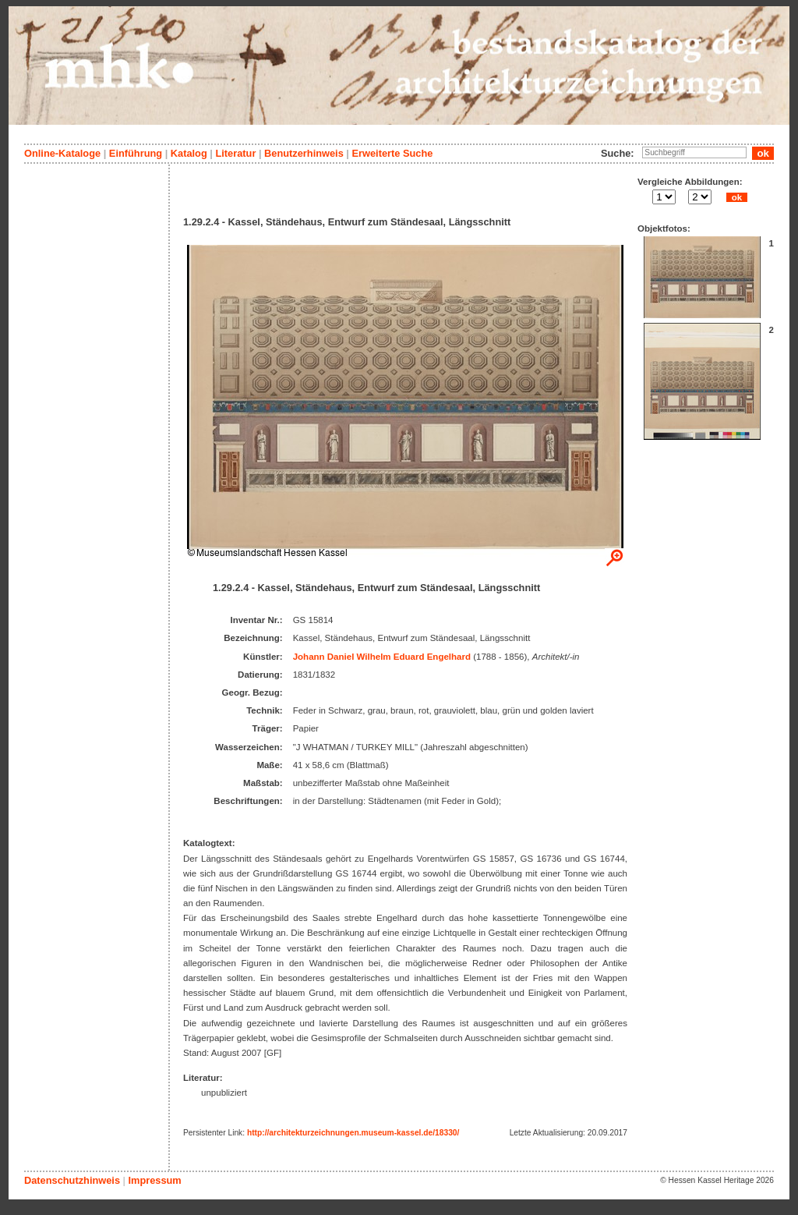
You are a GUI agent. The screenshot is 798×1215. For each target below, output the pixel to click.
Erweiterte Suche (392, 153)
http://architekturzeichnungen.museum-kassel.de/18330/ (353, 1132)
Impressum (154, 1180)
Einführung (135, 153)
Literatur (235, 153)
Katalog (189, 153)
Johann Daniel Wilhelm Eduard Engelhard (382, 656)
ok (736, 197)
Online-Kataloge (62, 153)
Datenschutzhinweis (72, 1180)
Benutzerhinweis (304, 153)
